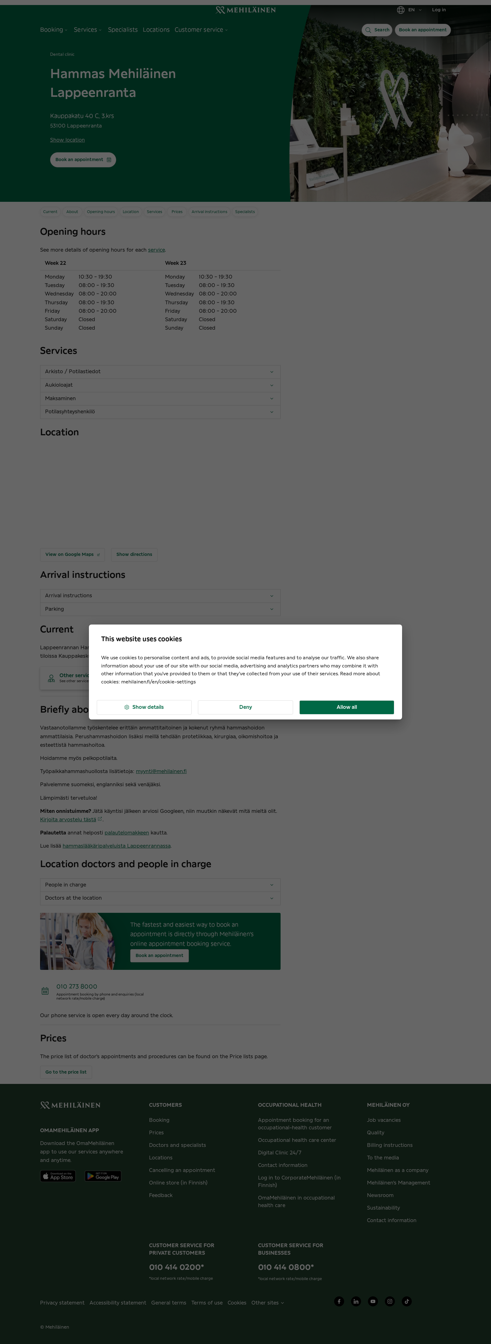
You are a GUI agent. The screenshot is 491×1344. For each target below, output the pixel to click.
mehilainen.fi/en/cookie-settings (158, 682)
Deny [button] (245, 707)
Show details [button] (144, 707)
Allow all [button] (347, 707)
